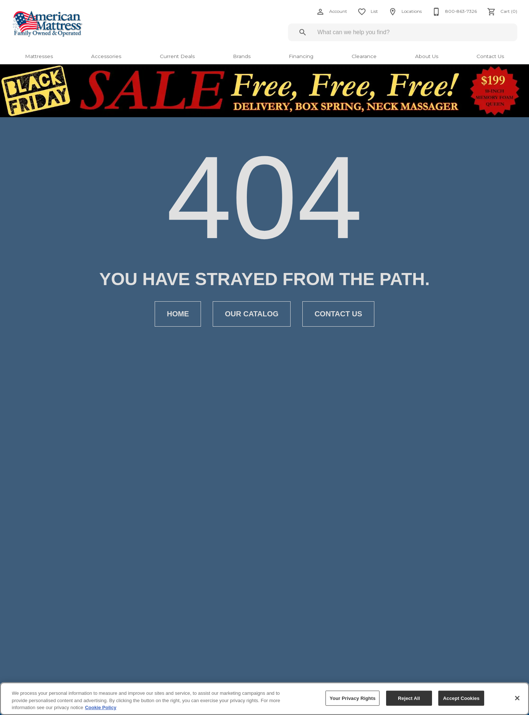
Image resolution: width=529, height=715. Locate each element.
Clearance (364, 56)
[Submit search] (302, 32)
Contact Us (490, 56)
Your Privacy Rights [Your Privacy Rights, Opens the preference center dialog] (352, 698)
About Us (426, 56)
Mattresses (39, 56)
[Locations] (403, 12)
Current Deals (177, 56)
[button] (320, 12)
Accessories (106, 56)
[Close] (517, 698)
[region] (264, 698)
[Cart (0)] (500, 12)
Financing (301, 56)
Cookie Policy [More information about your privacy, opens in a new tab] (100, 707)
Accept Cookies (461, 698)
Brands (242, 56)
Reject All (409, 698)
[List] (365, 12)
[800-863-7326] (452, 12)
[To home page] (63, 23)
